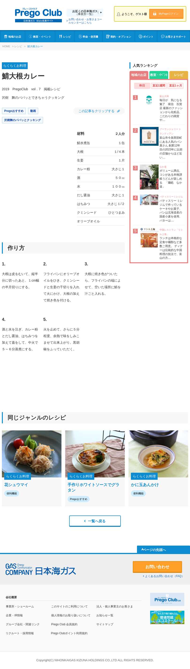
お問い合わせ (157, 567)
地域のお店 (14, 36)
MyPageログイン (169, 13)
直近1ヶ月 (175, 85)
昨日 (142, 85)
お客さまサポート (175, 36)
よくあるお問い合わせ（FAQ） (164, 576)
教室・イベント (42, 36)
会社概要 (11, 597)
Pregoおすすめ (13, 111)
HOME (6, 46)
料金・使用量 (90, 36)
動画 (33, 111)
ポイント (148, 36)
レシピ (67, 36)
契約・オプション (120, 36)
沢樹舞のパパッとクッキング (22, 120)
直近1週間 (158, 85)
